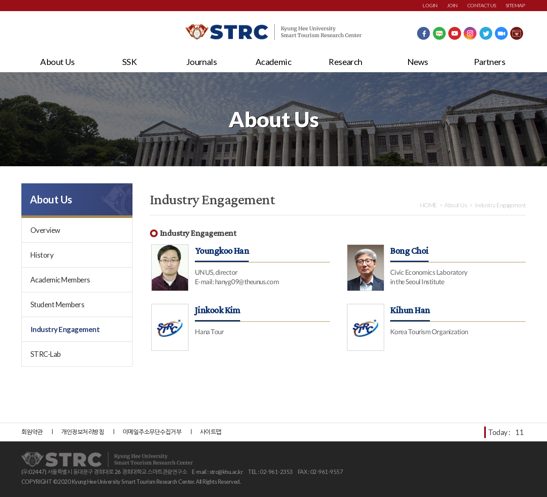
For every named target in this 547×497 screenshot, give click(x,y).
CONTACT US (481, 5)
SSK (129, 61)
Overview (45, 230)
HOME (428, 205)
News (417, 61)
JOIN (452, 5)
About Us (57, 61)
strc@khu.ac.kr (226, 471)
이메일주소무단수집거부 (152, 431)
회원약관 (32, 431)
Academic (274, 61)
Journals (201, 61)
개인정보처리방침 (82, 431)
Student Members (57, 304)
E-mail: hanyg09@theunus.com (237, 281)
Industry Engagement (65, 329)
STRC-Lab (45, 354)
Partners (490, 61)
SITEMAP (515, 5)
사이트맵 (210, 431)
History (41, 254)
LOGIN (430, 5)
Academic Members (60, 279)
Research (345, 61)
